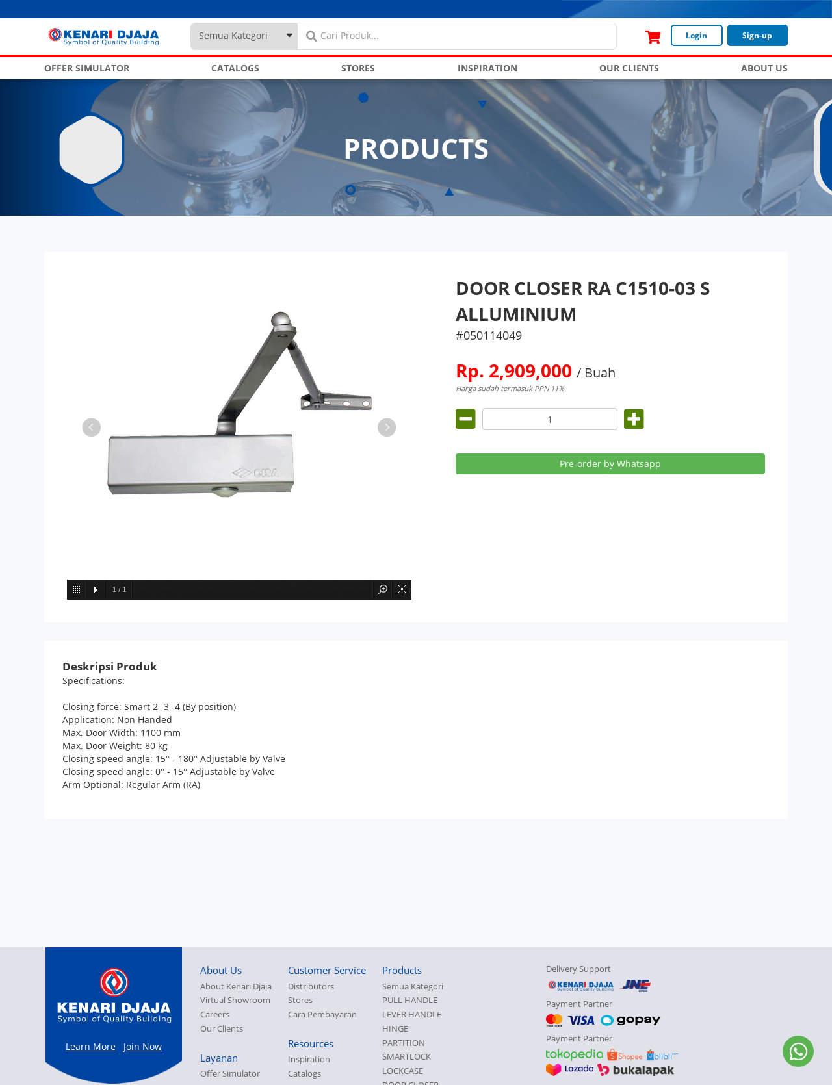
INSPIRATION (487, 68)
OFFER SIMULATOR (86, 68)
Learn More (91, 1046)
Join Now (143, 1046)
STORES (358, 68)
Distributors (311, 986)
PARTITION (403, 1043)
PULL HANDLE (409, 1000)
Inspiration (309, 1059)
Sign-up (757, 35)
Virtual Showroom (235, 1000)
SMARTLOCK (406, 1056)
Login (696, 35)
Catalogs (304, 1073)
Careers (214, 1014)
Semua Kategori (412, 986)
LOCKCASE (402, 1071)
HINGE (395, 1028)
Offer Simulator (230, 1073)
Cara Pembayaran (322, 1014)
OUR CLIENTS (629, 68)
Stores (300, 1000)
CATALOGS (235, 68)
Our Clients (221, 1028)
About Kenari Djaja (236, 986)
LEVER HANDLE (411, 1014)
